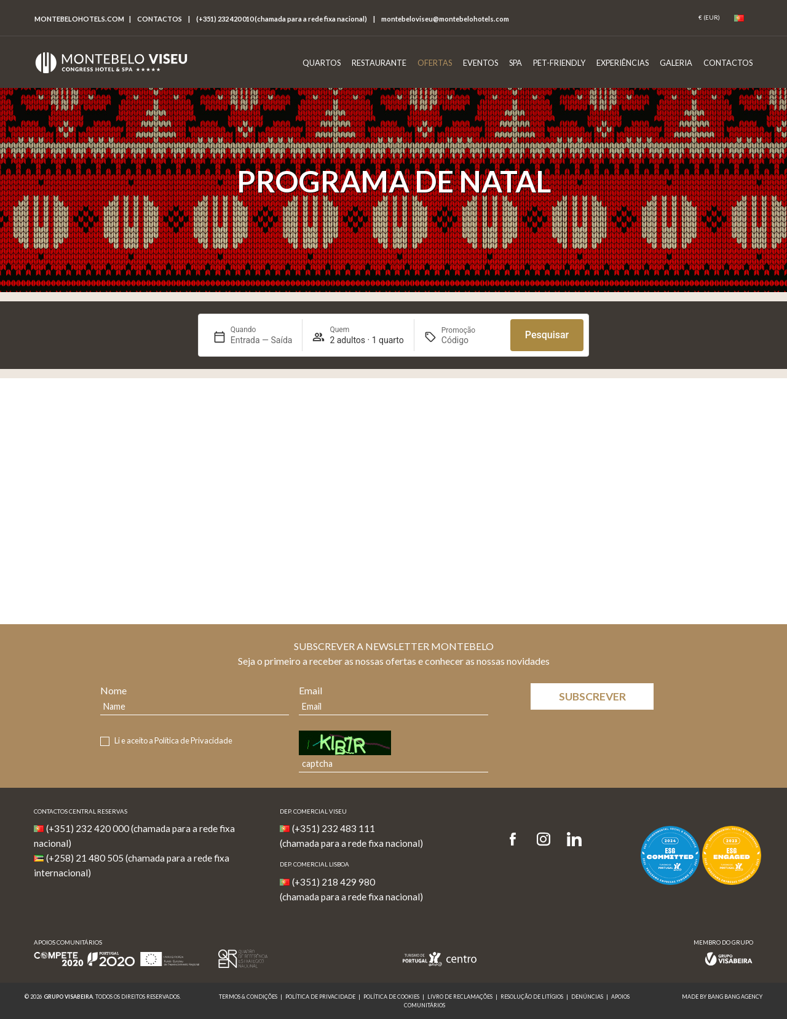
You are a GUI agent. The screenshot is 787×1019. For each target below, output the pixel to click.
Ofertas (434, 63)
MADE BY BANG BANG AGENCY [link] (722, 996)
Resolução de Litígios (531, 996)
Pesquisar (547, 335)
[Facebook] (516, 840)
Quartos (322, 63)
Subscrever (592, 696)
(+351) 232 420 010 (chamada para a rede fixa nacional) (281, 19)
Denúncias (587, 996)
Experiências (622, 63)
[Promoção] (470, 340)
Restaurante (379, 63)
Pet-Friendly (559, 63)
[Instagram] (543, 840)
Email (310, 690)
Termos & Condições (248, 996)
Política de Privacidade (193, 740)
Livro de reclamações (459, 996)
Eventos (480, 63)
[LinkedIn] (574, 840)
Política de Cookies (391, 996)
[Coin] (709, 18)
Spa (515, 63)
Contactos (159, 19)
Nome (113, 690)
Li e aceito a (173, 741)
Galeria (676, 63)
